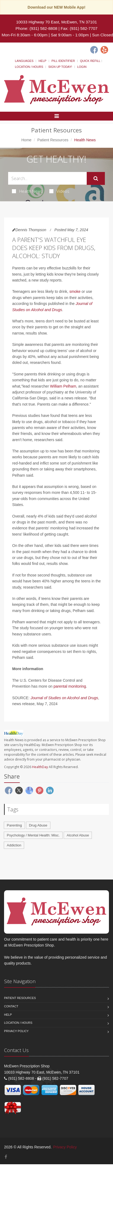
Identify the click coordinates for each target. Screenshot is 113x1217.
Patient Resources (52, 140)
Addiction (14, 845)
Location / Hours (29, 66)
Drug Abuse (38, 825)
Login (81, 66)
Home (26, 140)
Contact (11, 1006)
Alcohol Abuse (78, 835)
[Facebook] (94, 50)
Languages (24, 60)
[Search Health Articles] (47, 178)
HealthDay (40, 767)
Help (42, 60)
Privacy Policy (16, 1031)
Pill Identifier (63, 60)
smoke (74, 291)
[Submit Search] (96, 178)
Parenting (14, 825)
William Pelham (63, 386)
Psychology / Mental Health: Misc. (33, 835)
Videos (59, 191)
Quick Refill (90, 60)
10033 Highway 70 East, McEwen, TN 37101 (56, 22)
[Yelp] (104, 50)
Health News (27, 191)
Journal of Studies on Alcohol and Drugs (64, 698)
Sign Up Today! (60, 66)
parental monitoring (70, 686)
